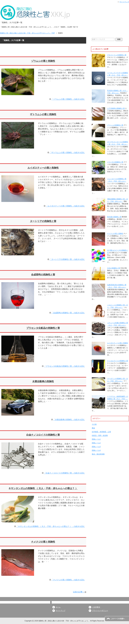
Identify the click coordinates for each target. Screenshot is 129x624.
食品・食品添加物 (98, 454)
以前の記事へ (78, 592)
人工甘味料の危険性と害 (116, 108)
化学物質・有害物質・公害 (101, 432)
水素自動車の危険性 (43, 381)
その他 (94, 424)
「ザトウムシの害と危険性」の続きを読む (67, 152)
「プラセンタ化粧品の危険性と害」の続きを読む (64, 366)
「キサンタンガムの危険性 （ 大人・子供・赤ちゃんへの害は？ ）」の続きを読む (50, 526)
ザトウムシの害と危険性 (43, 114)
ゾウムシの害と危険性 (43, 61)
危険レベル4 (96, 450)
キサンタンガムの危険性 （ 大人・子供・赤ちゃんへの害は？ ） (43, 488)
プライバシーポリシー (100, 611)
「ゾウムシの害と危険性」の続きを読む (68, 99)
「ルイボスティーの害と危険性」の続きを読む (65, 206)
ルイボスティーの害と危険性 (43, 167)
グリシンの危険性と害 (115, 125)
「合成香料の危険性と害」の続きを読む (68, 313)
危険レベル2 (96, 443)
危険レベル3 (96, 447)
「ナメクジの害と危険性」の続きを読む (68, 580)
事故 (93, 428)
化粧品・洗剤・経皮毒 (100, 435)
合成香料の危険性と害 (43, 274)
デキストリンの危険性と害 (116, 55)
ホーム (58, 607)
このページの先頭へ (118, 619)
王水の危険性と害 (113, 268)
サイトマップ (60, 611)
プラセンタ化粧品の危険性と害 (43, 328)
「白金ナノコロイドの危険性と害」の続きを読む (64, 473)
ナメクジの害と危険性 (43, 541)
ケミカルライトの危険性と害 (117, 361)
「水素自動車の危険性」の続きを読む (69, 419)
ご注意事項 (96, 607)
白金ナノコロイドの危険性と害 (43, 434)
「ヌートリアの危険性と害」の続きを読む (67, 259)
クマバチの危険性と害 (115, 162)
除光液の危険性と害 (114, 217)
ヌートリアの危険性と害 (43, 221)
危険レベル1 (96, 439)
